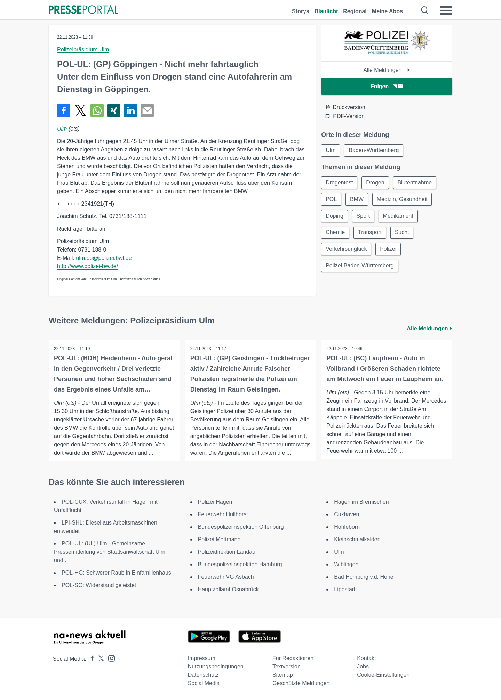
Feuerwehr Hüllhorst (223, 514)
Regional (355, 11)
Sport (363, 216)
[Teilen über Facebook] (63, 110)
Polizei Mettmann (219, 539)
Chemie (335, 233)
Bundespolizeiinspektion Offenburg (241, 527)
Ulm (62, 129)
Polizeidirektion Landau (226, 552)
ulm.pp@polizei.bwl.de (104, 258)
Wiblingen (346, 564)
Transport (370, 233)
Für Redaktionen (292, 658)
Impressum (201, 658)
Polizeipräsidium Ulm (83, 49)
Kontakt (366, 658)
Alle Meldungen (386, 70)
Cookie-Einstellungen (383, 675)
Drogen (375, 183)
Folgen (387, 86)
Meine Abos (387, 11)
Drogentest (339, 183)
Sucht (402, 233)
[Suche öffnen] (425, 10)
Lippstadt (345, 589)
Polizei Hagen (215, 502)
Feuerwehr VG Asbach (226, 577)
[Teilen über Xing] (113, 110)
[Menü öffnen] (446, 10)
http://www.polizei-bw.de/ (87, 266)
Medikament (398, 216)
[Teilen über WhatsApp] (97, 110)
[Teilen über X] (80, 110)
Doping (334, 216)
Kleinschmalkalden (357, 539)
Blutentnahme (415, 183)
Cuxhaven (346, 514)
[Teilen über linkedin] (130, 110)
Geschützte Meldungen (301, 683)
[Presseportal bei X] (99, 659)
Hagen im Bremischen (361, 502)
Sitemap (282, 675)
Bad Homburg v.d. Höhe (363, 577)
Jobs (363, 666)
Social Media (204, 683)
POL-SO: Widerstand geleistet (99, 585)
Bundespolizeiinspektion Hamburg (240, 564)
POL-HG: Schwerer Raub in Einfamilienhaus (116, 573)
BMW (357, 199)
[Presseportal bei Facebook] (90, 659)
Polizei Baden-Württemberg (360, 266)
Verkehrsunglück (346, 249)
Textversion (286, 666)
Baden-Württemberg (374, 150)
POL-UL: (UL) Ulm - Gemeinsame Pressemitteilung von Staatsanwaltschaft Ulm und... (109, 552)
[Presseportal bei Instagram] (109, 658)
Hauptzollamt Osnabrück (228, 589)
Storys (300, 11)
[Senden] (147, 110)
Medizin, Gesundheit (402, 199)
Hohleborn (347, 527)
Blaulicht (326, 11)
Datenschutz (203, 675)
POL (331, 199)
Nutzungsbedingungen (216, 666)
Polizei (388, 249)
